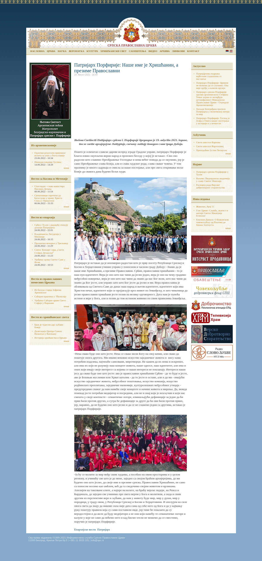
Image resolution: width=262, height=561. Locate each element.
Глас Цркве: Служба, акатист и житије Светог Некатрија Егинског (212, 213)
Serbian (227, 51)
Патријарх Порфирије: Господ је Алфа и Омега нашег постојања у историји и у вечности (213, 121)
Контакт (193, 51)
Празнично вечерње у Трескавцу (51, 243)
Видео (153, 51)
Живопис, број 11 (205, 206)
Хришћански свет (113, 51)
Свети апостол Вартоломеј (210, 146)
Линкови (178, 51)
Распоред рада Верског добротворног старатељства (210, 186)
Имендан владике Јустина (48, 162)
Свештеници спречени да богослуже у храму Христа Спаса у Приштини (48, 198)
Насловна (37, 51)
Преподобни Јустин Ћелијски (211, 150)
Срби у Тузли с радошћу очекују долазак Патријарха (51, 226)
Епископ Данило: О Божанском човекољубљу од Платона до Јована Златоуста (212, 222)
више (66, 168)
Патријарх (103, 529)
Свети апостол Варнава (208, 142)
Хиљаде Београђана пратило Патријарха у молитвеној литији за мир (213, 111)
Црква (51, 51)
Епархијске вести (85, 529)
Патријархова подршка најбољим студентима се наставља (209, 76)
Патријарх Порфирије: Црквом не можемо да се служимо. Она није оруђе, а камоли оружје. (212, 85)
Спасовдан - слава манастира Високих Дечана (50, 187)
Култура (92, 51)
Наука (62, 51)
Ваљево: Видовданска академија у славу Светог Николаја (213, 179)
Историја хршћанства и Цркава (51, 337)
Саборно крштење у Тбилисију (50, 296)
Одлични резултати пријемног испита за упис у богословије (50, 154)
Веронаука (76, 51)
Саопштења (137, 51)
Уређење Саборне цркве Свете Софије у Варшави (50, 301)
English (231, 51)
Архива (165, 51)
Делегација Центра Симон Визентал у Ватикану (48, 332)
